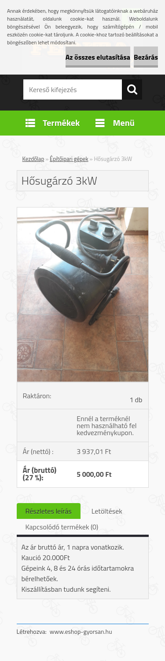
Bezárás (146, 57)
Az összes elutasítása (98, 57)
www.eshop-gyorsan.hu (81, 631)
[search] (132, 89)
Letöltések (107, 511)
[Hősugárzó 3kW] (82, 211)
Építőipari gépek (69, 158)
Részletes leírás (49, 511)
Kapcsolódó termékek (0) (62, 527)
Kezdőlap (33, 158)
